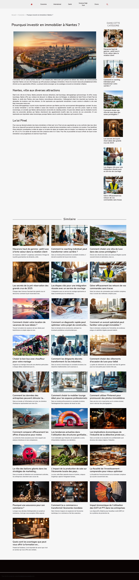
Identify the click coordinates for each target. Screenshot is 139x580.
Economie (43, 4)
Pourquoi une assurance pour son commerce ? (29, 506)
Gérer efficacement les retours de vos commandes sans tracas (113, 198)
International (57, 4)
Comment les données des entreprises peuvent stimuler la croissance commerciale (28, 398)
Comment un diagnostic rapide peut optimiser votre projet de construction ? (69, 325)
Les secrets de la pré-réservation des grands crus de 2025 (112, 141)
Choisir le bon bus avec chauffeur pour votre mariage (29, 360)
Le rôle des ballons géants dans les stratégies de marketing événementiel (30, 471)
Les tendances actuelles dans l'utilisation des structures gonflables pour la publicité (69, 435)
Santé (70, 4)
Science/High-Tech (83, 4)
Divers (97, 4)
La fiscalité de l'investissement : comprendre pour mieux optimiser (106, 470)
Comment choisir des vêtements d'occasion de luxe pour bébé (105, 360)
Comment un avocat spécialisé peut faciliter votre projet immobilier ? (107, 323)
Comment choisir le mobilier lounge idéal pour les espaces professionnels (69, 397)
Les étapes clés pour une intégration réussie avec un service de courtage (113, 169)
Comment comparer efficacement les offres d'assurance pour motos (30, 433)
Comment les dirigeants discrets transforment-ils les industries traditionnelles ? (66, 361)
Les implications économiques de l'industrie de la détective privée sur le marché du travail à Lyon (107, 435)
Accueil (14, 15)
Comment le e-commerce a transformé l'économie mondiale (66, 506)
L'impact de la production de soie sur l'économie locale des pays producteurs (69, 471)
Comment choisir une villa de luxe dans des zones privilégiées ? (112, 112)
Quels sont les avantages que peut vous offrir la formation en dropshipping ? (29, 544)
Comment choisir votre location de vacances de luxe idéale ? (29, 323)
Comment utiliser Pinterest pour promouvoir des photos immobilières (107, 397)
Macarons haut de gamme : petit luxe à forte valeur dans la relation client (111, 52)
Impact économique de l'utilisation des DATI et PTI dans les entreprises (107, 506)
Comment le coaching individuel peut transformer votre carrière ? (112, 83)
